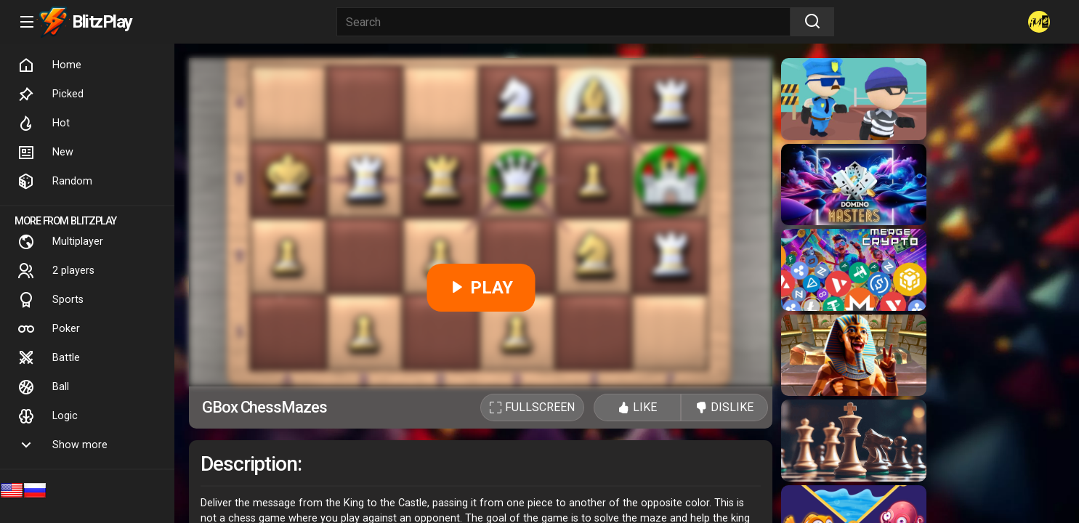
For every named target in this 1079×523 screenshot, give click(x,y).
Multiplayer (60, 242)
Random (54, 182)
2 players (55, 271)
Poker (48, 329)
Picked (50, 94)
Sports (50, 300)
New (45, 152)
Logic (47, 416)
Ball (43, 387)
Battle (48, 358)
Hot (43, 123)
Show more (62, 445)
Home (49, 65)
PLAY (480, 287)
